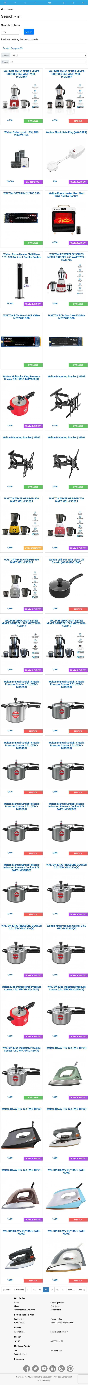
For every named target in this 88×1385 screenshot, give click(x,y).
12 (34, 1289)
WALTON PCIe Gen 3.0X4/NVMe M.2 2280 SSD (66, 317)
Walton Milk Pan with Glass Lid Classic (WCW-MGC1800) (66, 561)
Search (10, 9)
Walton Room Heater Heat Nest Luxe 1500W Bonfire (66, 194)
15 (52, 1289)
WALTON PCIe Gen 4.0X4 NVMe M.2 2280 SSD (21, 317)
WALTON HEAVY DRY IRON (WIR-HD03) (66, 1171)
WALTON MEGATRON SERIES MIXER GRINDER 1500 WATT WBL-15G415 (66, 623)
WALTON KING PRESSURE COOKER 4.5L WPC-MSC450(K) (21, 927)
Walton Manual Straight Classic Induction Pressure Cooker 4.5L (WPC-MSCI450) (21, 867)
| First (6, 1289)
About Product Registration (62, 1322)
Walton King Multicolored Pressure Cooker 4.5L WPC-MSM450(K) (21, 988)
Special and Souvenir (59, 1331)
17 (63, 1289)
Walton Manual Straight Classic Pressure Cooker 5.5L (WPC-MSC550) (66, 684)
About (16, 1306)
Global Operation (57, 1302)
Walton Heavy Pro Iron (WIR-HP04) (66, 1047)
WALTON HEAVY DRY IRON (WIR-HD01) (66, 1232)
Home (16, 1302)
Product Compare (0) (12, 48)
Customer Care (57, 1318)
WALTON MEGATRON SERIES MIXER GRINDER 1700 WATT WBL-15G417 (21, 623)
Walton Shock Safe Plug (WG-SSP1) (66, 132)
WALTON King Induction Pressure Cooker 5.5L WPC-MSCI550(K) (66, 988)
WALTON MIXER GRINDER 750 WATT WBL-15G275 (66, 500)
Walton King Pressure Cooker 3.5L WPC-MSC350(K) (66, 927)
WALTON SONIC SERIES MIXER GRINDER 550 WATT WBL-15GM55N (66, 74)
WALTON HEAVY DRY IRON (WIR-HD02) (21, 1232)
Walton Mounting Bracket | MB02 (21, 437)
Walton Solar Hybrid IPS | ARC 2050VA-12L (21, 133)
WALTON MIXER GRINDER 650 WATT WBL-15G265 (21, 561)
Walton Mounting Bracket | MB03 (66, 376)
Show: (5, 61)
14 (47, 1289)
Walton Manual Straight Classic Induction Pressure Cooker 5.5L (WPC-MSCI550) (66, 806)
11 (28, 1289)
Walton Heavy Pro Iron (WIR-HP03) (21, 1108)
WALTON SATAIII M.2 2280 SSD (21, 193)
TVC (15, 1350)
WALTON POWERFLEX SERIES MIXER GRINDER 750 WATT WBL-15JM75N (66, 257)
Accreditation (56, 1309)
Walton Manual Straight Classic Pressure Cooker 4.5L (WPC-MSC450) (21, 745)
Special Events (20, 1353)
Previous (19, 1289)
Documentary (56, 1350)
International (19, 1331)
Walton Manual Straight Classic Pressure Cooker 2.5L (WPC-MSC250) (21, 806)
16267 (17, 1341)
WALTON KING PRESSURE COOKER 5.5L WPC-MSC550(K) (66, 866)
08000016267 (57, 1341)
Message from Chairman (24, 1309)
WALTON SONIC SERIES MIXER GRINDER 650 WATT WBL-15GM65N (21, 74)
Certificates (55, 1306)
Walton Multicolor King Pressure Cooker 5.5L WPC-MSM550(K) (21, 378)
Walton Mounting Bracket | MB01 (66, 437)
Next (71, 1289)
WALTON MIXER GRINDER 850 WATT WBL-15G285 (21, 500)
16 (57, 1289)
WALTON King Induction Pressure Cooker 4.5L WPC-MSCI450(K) (21, 1049)
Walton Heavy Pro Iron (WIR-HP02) (66, 1108)
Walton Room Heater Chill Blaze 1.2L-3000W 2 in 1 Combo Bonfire (21, 255)
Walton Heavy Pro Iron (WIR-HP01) (21, 1169)
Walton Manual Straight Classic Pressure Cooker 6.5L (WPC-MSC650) (21, 684)
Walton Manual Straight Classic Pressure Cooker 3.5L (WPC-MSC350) (66, 745)
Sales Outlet (19, 1322)
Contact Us (18, 1318)
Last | (81, 1289)
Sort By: (5, 55)
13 (40, 1289)
